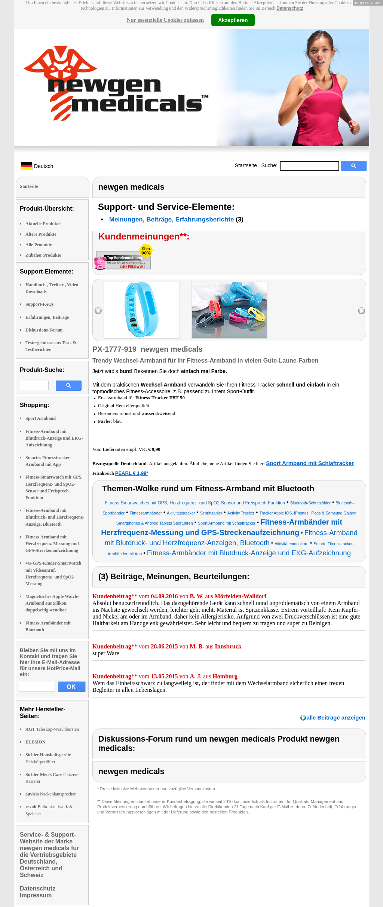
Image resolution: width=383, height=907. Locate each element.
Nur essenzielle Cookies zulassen (165, 20)
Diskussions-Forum (43, 330)
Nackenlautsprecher (50, 794)
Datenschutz (289, 8)
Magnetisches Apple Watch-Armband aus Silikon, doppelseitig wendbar (52, 603)
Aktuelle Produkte (43, 223)
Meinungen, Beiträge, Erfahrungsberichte (171, 219)
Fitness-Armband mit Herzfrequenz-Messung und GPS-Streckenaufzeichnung (52, 543)
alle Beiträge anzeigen (335, 717)
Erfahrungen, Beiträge (47, 317)
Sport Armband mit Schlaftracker (310, 463)
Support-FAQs (39, 304)
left (98, 310)
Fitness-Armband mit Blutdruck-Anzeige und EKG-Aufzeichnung (54, 438)
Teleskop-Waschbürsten (52, 729)
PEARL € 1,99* (131, 473)
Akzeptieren (233, 20)
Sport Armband (40, 418)
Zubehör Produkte (43, 255)
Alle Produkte (38, 244)
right (361, 310)
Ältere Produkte (40, 234)
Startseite (246, 165)
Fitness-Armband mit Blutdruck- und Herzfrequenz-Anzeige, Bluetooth (54, 517)
